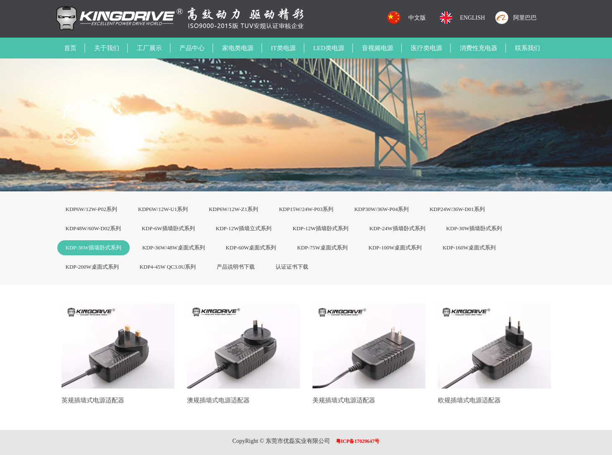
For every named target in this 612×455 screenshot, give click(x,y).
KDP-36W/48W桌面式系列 (173, 247)
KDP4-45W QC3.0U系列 (168, 267)
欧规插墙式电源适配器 (469, 400)
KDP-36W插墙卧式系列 (94, 247)
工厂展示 (149, 48)
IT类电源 (283, 48)
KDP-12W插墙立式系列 (244, 228)
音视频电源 (377, 48)
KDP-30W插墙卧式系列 (474, 228)
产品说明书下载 (236, 267)
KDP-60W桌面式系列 (251, 247)
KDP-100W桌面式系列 (395, 247)
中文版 (417, 18)
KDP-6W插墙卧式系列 (168, 228)
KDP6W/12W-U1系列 (163, 209)
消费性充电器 (478, 48)
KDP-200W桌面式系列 (92, 267)
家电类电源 (238, 48)
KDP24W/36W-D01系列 (457, 209)
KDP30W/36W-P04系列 (381, 209)
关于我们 (106, 48)
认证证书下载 (292, 267)
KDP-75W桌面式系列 (322, 247)
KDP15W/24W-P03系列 (306, 209)
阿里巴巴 (525, 18)
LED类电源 (328, 48)
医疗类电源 (426, 48)
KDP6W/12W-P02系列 (92, 209)
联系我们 (527, 48)
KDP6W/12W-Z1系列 (233, 209)
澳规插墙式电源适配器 (218, 400)
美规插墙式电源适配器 (343, 400)
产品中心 (192, 48)
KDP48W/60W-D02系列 (93, 228)
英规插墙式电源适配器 (92, 400)
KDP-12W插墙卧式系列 (320, 228)
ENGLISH (472, 18)
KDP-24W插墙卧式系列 (397, 228)
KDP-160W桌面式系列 (469, 247)
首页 (70, 48)
